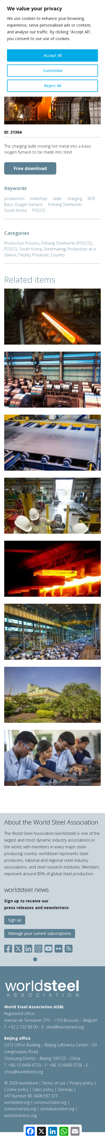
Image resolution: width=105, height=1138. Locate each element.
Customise (52, 70)
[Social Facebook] (9, 947)
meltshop (38, 198)
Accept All (53, 55)
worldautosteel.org (57, 1108)
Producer (40, 254)
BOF (91, 198)
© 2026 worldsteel (21, 1083)
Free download (30, 168)
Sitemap (65, 1089)
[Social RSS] (69, 947)
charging (74, 198)
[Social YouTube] (48, 947)
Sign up (14, 920)
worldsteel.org (17, 1102)
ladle (57, 198)
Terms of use (54, 1083)
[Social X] (18, 947)
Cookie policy (16, 1089)
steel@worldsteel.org (65, 1027)
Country (58, 254)
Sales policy (42, 1089)
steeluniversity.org (20, 1108)
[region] (52, 48)
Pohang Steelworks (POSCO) (66, 243)
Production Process (21, 243)
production (14, 198)
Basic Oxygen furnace (23, 204)
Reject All (52, 85)
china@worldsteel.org (23, 1071)
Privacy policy (81, 1083)
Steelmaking (55, 249)
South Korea (15, 210)
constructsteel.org (50, 1102)
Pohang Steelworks (65, 204)
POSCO (38, 210)
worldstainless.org (20, 1115)
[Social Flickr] (58, 947)
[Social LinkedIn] (28, 947)
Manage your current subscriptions (39, 933)
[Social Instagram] (38, 947)
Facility (24, 254)
